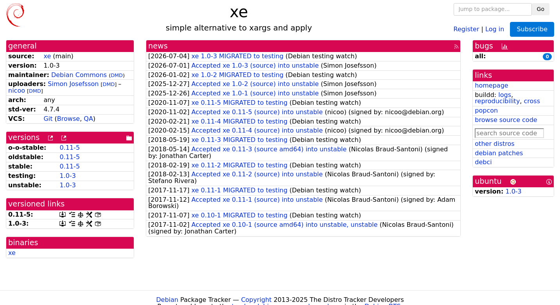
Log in (494, 28)
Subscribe (532, 29)
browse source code (506, 120)
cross (532, 101)
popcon (486, 110)
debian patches (499, 153)
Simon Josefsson (73, 84)
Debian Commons (79, 75)
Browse (68, 118)
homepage (491, 85)
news (158, 45)
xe (47, 56)
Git (47, 118)
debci (483, 162)
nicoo (16, 90)
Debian (167, 299)
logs (504, 95)
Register (466, 28)
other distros (494, 143)
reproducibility (497, 101)
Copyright (256, 299)
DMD (117, 75)
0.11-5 (69, 147)
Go (540, 9)
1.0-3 (67, 175)
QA (88, 118)
